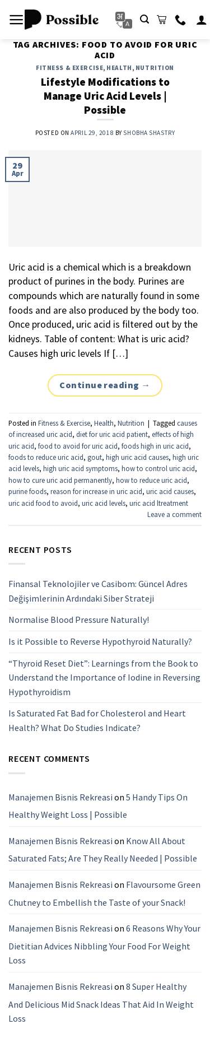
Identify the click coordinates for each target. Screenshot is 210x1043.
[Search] (144, 19)
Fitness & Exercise (69, 68)
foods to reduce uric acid (45, 457)
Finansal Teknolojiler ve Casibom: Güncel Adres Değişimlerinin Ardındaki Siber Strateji (98, 591)
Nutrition (155, 68)
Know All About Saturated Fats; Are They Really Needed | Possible (102, 849)
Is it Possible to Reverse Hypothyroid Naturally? (100, 640)
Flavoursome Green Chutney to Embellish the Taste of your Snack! (104, 893)
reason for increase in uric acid (96, 491)
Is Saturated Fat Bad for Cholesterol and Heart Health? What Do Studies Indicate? (97, 720)
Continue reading (105, 385)
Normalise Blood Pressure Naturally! (78, 619)
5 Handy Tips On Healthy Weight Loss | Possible (98, 805)
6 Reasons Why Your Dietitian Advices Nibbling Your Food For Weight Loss (104, 944)
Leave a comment (174, 514)
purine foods (27, 491)
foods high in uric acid (155, 445)
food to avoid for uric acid (78, 445)
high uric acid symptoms (80, 468)
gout (94, 457)
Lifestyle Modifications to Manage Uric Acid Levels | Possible (105, 96)
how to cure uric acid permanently (60, 480)
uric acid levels (103, 503)
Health (119, 68)
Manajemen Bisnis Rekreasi (60, 796)
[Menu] (16, 19)
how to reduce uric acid (151, 480)
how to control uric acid (158, 468)
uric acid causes (170, 491)
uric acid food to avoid (43, 503)
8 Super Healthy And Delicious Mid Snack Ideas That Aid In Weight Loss (101, 1001)
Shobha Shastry (149, 133)
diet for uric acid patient (112, 434)
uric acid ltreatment (158, 503)
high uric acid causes (137, 457)
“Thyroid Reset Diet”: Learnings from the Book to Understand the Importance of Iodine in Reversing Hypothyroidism (104, 677)
